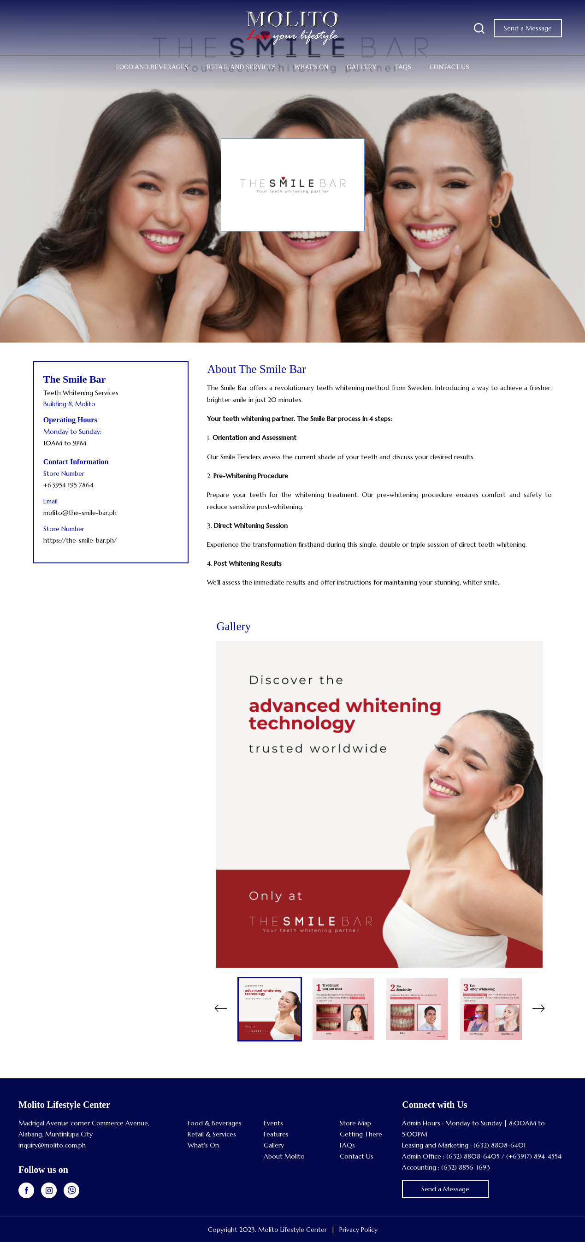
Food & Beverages (215, 1123)
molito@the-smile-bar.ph (80, 513)
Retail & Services (212, 1134)
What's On (311, 67)
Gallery (362, 67)
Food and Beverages (152, 67)
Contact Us (449, 67)
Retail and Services (241, 67)
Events (273, 1123)
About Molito (284, 1156)
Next (538, 1009)
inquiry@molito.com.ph (52, 1145)
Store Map (355, 1123)
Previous (220, 1009)
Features (276, 1134)
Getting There (361, 1134)
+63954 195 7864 (68, 485)
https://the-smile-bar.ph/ (80, 540)
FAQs (403, 67)
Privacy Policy (358, 1229)
